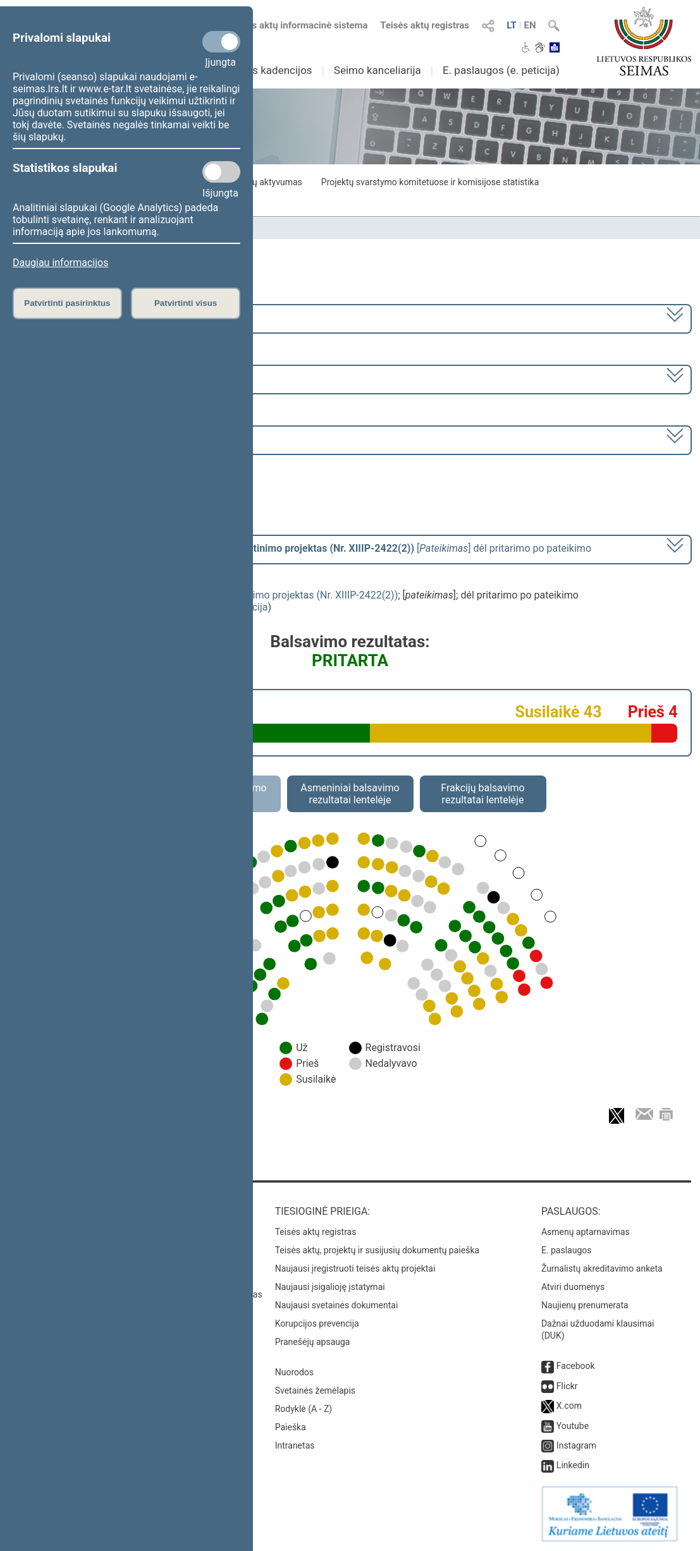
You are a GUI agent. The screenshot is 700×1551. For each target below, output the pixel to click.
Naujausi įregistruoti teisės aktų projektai (355, 1268)
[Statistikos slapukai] (221, 172)
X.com (569, 1406)
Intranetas (295, 1445)
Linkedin (572, 1465)
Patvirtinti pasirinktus (67, 303)
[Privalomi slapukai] (221, 41)
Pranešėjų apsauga (312, 1342)
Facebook (575, 1366)
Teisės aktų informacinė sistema (298, 25)
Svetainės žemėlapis (315, 1390)
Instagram (576, 1445)
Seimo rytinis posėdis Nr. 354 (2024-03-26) (112, 439)
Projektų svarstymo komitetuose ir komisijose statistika (430, 182)
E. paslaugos (566, 1250)
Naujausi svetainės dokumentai (336, 1305)
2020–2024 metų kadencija (78, 318)
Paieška (290, 1427)
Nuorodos (294, 1372)
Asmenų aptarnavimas (585, 1232)
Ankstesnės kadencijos (257, 70)
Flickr (567, 1386)
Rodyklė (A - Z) (304, 1409)
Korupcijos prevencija (317, 1323)
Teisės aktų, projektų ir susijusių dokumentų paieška (377, 1250)
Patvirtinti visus (185, 303)
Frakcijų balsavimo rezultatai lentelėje (483, 794)
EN (530, 25)
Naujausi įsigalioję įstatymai (330, 1287)
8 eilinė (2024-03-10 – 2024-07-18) (93, 378)
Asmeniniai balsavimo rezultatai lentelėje (349, 794)
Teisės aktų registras (424, 25)
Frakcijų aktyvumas (264, 182)
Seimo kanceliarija (377, 70)
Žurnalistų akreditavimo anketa (602, 1268)
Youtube (572, 1426)
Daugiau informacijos (60, 263)
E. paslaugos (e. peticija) (501, 70)
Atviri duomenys (573, 1287)
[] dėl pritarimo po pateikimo (304, 548)
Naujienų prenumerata (585, 1305)
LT (512, 25)
